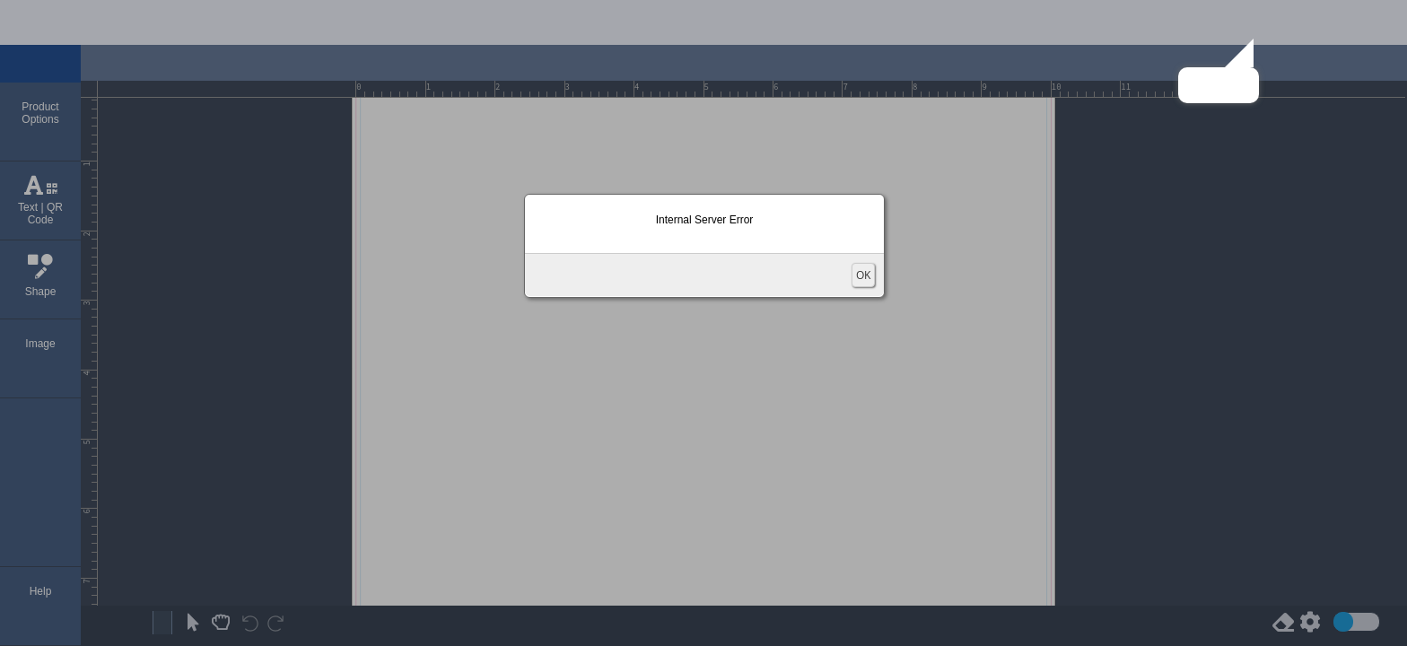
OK (863, 275)
